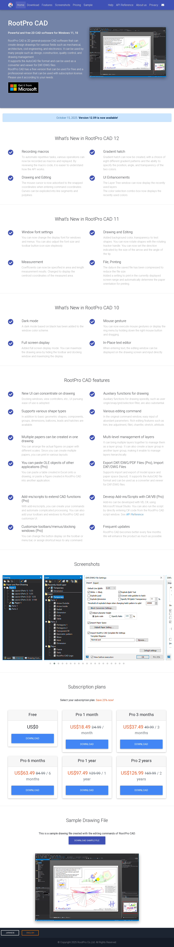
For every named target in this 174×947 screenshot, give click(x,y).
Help (110, 5)
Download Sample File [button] (86, 840)
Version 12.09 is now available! (98, 117)
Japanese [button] (10, 933)
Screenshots (62, 5)
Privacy (153, 5)
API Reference (124, 5)
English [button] (30, 933)
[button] (50, 663)
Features (47, 5)
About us (141, 5)
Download (33, 5)
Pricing (77, 5)
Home (21, 5)
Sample (88, 5)
